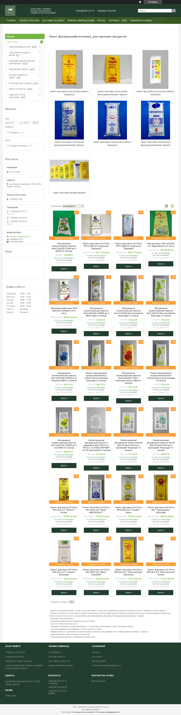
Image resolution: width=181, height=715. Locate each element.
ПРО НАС (101, 20)
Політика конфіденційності (108, 712)
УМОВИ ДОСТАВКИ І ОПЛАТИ (18, 661)
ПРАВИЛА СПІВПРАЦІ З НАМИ (80, 20)
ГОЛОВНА (11, 20)
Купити (64, 269)
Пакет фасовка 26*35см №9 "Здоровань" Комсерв (161, 510)
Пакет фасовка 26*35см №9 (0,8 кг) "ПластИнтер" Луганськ (129, 572)
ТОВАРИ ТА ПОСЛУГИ (29, 20)
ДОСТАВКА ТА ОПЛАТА (53, 20)
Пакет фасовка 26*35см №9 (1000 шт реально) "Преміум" (128, 246)
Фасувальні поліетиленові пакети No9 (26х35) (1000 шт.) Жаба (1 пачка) (64, 247)
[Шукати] (174, 10)
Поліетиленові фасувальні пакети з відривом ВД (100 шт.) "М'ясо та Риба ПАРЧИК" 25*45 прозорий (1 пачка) (96, 445)
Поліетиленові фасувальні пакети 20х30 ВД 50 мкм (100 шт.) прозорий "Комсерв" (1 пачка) (129, 445)
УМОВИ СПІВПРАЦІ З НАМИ (61, 666)
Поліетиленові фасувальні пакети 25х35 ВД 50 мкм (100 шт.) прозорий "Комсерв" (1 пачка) (161, 445)
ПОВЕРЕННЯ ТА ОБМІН (140, 20)
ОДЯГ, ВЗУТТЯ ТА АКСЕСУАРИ (17, 96)
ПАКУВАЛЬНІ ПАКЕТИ (18, 69)
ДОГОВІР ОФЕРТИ (57, 657)
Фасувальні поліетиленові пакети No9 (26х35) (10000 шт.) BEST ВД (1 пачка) (96, 312)
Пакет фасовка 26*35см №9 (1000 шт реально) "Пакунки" (96, 246)
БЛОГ (124, 20)
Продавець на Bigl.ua (90, 709)
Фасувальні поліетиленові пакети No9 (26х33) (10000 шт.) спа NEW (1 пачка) (64, 444)
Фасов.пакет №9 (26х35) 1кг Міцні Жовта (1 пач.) (160, 244)
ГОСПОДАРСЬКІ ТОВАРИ (20, 83)
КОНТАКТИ (114, 20)
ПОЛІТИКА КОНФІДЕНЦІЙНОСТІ (106, 666)
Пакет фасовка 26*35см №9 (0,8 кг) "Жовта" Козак (64, 510)
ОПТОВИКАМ (55, 652)
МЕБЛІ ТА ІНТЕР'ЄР (17, 89)
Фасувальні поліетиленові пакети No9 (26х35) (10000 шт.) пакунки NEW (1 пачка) (64, 377)
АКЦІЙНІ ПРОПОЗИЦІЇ (15, 657)
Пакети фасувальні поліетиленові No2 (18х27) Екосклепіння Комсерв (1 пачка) (96, 377)
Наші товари (12, 42)
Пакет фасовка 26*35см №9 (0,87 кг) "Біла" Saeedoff (96, 572)
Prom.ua (104, 707)
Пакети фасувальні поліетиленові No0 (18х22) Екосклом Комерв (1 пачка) (161, 377)
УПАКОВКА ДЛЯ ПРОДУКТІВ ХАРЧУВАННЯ (22, 62)
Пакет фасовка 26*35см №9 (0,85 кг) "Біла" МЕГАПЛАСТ (96, 510)
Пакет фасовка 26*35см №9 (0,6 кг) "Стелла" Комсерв (64, 572)
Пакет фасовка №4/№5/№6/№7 (69, 193)
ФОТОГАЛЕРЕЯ (98, 661)
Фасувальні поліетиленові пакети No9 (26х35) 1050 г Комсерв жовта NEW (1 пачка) (128, 378)
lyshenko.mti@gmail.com (20, 237)
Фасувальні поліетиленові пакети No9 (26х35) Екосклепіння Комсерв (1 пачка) (161, 312)
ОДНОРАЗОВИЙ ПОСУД (19, 47)
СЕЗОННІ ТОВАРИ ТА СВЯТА (18, 76)
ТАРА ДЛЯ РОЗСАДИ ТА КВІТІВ (20, 54)
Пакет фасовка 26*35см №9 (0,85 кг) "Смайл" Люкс (128, 510)
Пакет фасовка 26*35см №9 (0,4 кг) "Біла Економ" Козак (161, 572)
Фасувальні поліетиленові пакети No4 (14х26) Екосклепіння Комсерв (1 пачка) (128, 312)
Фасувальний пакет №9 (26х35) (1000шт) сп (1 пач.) (64, 310)
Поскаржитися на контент (84, 712)
